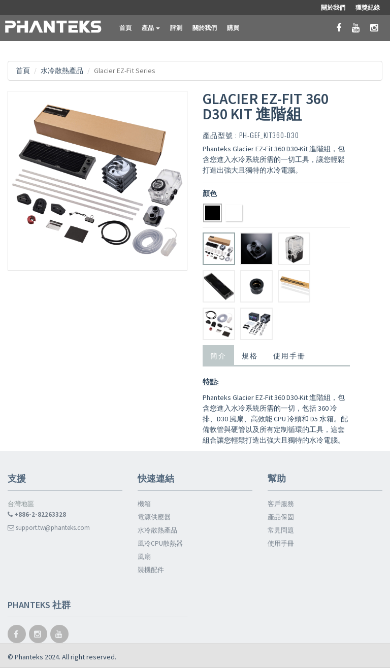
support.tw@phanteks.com (49, 527)
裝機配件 (151, 569)
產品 (151, 27)
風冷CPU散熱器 (160, 543)
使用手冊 (289, 355)
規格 (250, 355)
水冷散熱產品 (62, 70)
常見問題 (281, 530)
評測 (176, 27)
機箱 (144, 503)
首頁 (125, 27)
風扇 (144, 556)
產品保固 (281, 517)
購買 (233, 27)
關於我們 (204, 27)
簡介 (218, 355)
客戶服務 (281, 503)
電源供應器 (154, 517)
